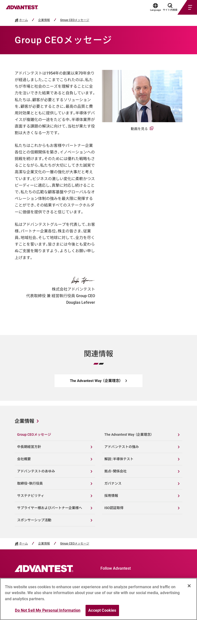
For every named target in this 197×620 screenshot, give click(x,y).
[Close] (189, 585)
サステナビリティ (30, 496)
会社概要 (24, 459)
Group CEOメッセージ (74, 20)
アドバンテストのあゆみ (36, 471)
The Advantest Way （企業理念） (128, 434)
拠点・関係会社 (115, 471)
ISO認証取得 (113, 508)
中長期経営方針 (29, 447)
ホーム (23, 20)
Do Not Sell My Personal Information (47, 610)
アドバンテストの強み (121, 447)
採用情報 (111, 496)
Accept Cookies (102, 610)
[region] (98, 599)
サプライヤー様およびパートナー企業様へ (49, 508)
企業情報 (44, 20)
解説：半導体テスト (118, 459)
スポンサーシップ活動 (34, 520)
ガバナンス (112, 483)
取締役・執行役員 (30, 483)
